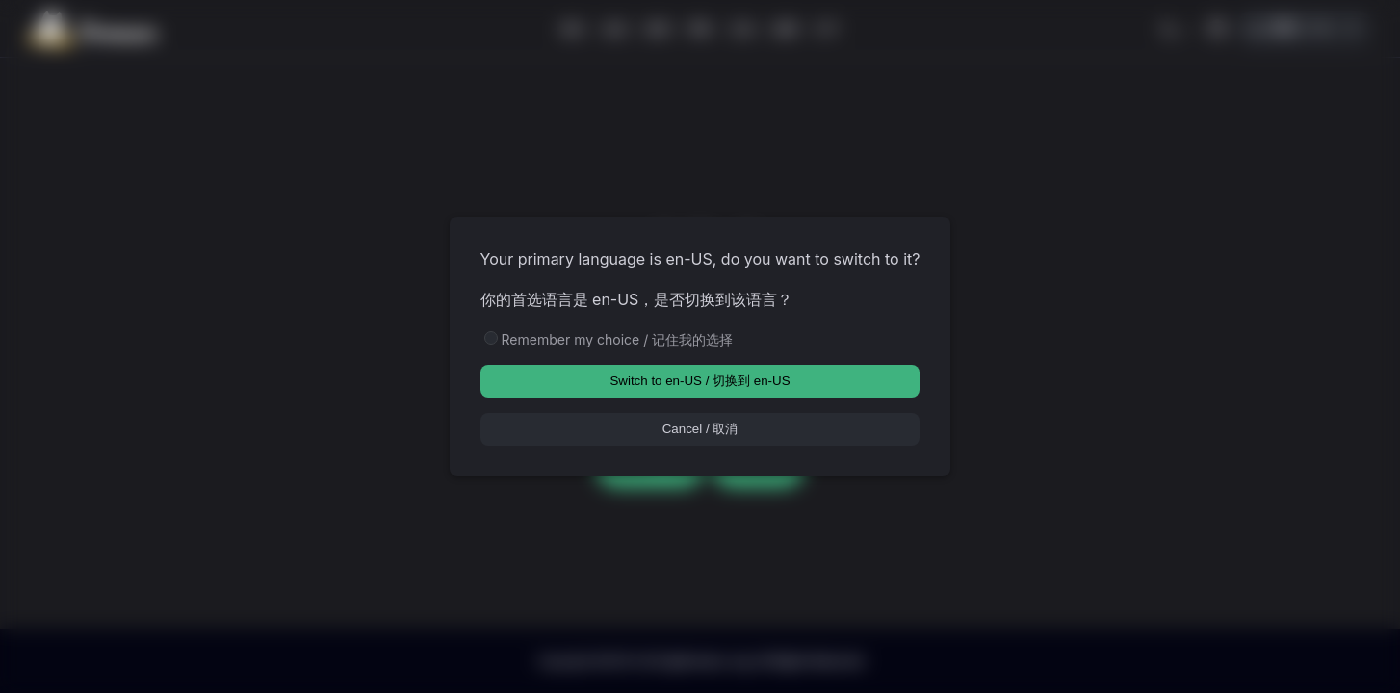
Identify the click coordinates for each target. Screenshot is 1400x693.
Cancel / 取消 (700, 429)
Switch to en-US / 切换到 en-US (699, 380)
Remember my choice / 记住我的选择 (618, 339)
